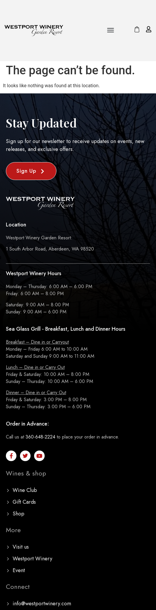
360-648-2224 (40, 436)
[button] (110, 30)
